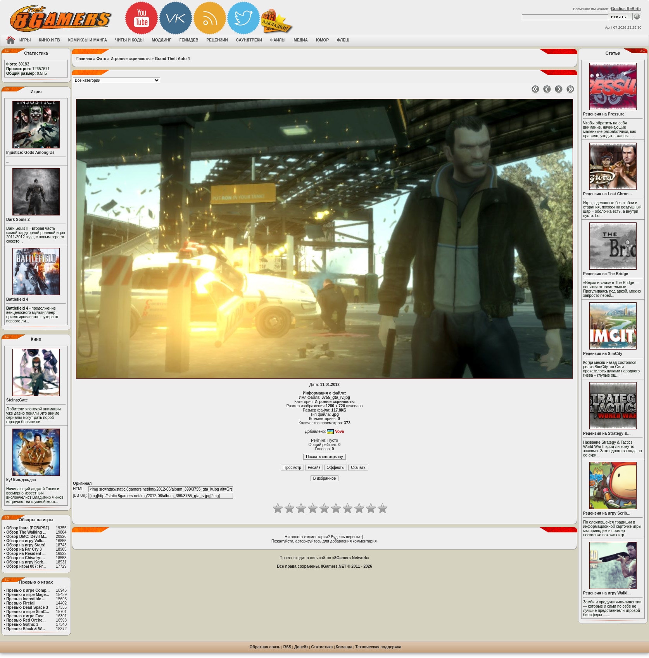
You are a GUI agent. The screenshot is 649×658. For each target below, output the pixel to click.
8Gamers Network (350, 558)
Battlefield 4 (17, 299)
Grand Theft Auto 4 (172, 59)
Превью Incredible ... (25, 599)
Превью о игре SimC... (27, 612)
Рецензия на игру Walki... (607, 593)
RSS (287, 647)
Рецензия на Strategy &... (606, 433)
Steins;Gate (17, 400)
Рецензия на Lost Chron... (607, 194)
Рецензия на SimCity (602, 353)
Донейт (301, 647)
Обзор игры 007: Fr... (26, 566)
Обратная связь (265, 647)
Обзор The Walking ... (26, 532)
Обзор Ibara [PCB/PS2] (27, 528)
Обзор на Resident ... (25, 553)
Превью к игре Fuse (25, 616)
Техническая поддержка (379, 647)
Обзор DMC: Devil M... (26, 536)
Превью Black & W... (25, 629)
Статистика (322, 647)
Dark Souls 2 (18, 219)
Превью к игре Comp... (28, 590)
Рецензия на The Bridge (605, 274)
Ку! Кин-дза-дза (21, 480)
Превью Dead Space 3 (27, 607)
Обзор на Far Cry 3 (23, 549)
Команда (344, 647)
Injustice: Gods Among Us (30, 152)
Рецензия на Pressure (604, 114)
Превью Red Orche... (25, 620)
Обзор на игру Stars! (25, 545)
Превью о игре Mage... (27, 595)
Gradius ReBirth (626, 9)
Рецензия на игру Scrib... (606, 513)
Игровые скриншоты (130, 59)
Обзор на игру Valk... (25, 541)
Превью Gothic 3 (22, 624)
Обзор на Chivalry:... (25, 558)
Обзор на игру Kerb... (26, 562)
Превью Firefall (20, 603)
